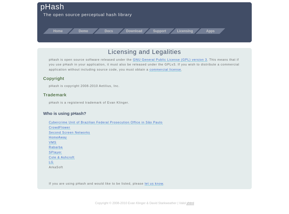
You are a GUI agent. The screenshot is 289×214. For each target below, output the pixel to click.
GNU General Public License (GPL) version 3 (170, 59)
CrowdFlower (59, 127)
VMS (52, 142)
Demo (83, 31)
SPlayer (55, 152)
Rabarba (56, 147)
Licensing (185, 31)
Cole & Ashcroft (62, 157)
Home (58, 31)
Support (159, 31)
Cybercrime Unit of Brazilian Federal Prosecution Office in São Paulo (106, 122)
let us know (154, 183)
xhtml (190, 203)
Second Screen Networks (69, 132)
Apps (210, 31)
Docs (109, 31)
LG (51, 162)
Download (134, 31)
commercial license (165, 69)
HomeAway (58, 137)
